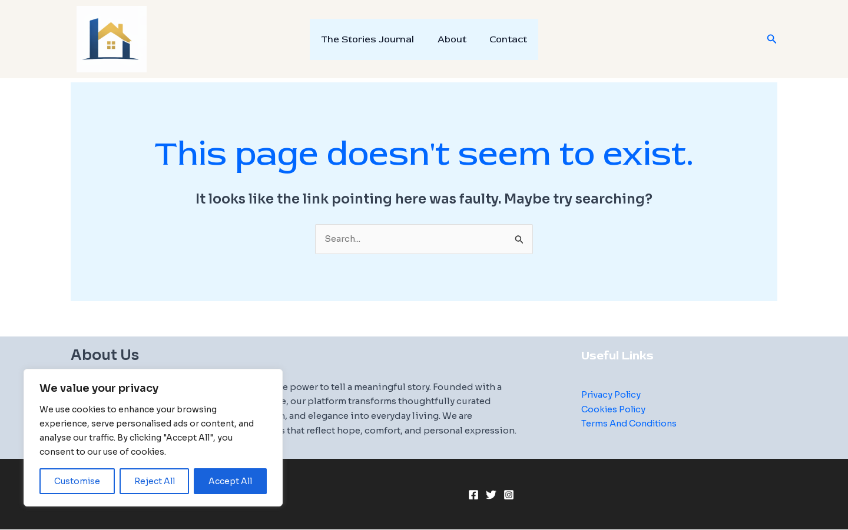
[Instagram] (509, 495)
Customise (77, 481)
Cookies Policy (615, 409)
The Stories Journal (372, 39)
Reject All (154, 481)
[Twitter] (491, 495)
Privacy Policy (612, 394)
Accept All (230, 481)
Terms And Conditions (632, 423)
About (452, 39)
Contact (504, 39)
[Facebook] (473, 495)
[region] (153, 437)
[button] (772, 39)
